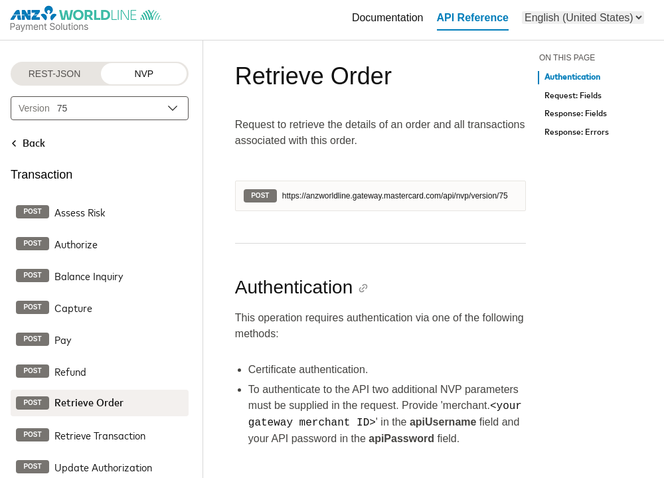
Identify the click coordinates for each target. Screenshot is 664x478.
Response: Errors (576, 132)
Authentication (572, 77)
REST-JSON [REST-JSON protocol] (55, 73)
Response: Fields (575, 114)
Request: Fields (573, 96)
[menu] (583, 17)
